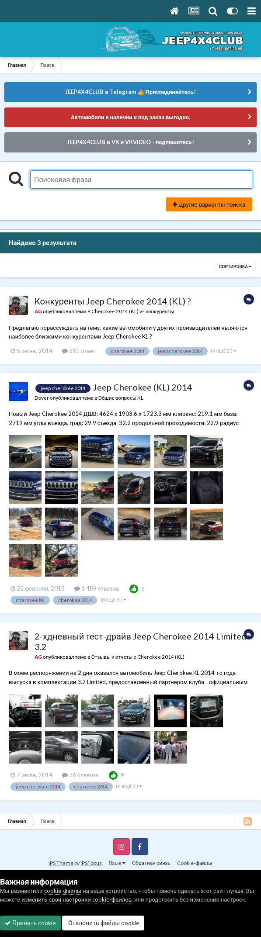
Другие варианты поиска (209, 204)
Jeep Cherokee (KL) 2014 (142, 387)
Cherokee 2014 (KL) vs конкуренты (132, 311)
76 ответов (80, 774)
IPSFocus (91, 863)
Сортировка (235, 266)
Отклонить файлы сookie (103, 923)
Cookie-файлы (194, 863)
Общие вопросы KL (121, 397)
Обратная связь (151, 863)
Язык (116, 863)
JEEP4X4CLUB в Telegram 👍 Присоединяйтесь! (130, 91)
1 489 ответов (96, 588)
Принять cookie (30, 923)
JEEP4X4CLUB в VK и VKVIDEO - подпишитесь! (130, 141)
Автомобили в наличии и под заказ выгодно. (130, 117)
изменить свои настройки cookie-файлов (76, 899)
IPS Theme (61, 863)
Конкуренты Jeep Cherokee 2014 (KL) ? (113, 301)
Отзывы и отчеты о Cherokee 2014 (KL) (137, 656)
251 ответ (79, 350)
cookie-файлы (63, 890)
